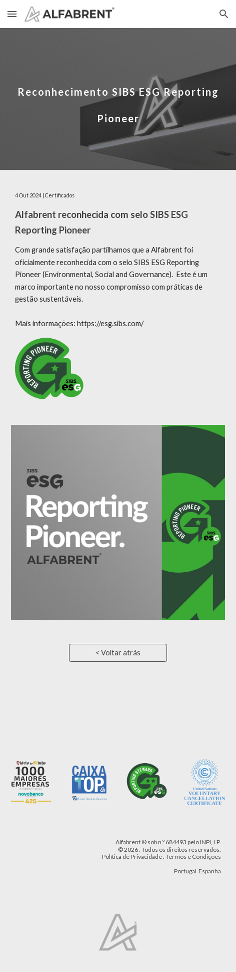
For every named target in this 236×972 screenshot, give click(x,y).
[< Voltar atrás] (118, 652)
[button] (12, 14)
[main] (117, 99)
